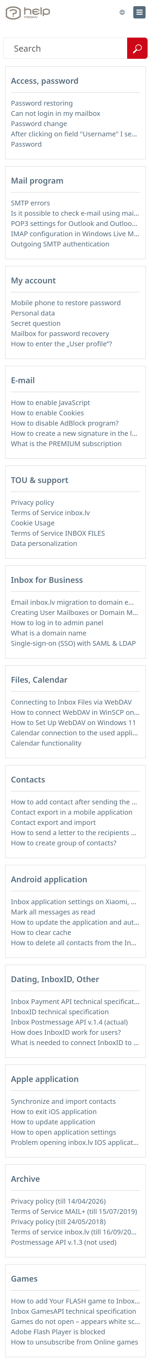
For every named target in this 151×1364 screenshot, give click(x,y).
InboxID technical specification (60, 1011)
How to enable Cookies (47, 412)
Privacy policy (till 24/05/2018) (58, 1221)
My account (33, 280)
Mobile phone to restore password (66, 302)
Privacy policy (32, 502)
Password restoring (42, 103)
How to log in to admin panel (57, 622)
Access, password (45, 80)
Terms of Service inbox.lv (50, 512)
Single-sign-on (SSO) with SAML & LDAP (73, 643)
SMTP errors (30, 203)
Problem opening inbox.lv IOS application (77, 1142)
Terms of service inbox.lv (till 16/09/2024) (76, 1231)
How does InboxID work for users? (66, 1032)
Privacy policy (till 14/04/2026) (58, 1201)
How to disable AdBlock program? (65, 423)
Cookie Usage (33, 522)
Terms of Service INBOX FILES (58, 533)
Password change (39, 123)
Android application (49, 879)
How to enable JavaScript (50, 402)
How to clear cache (41, 932)
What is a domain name (49, 633)
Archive (25, 1178)
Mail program (37, 180)
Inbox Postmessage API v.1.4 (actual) (69, 1022)
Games (24, 1278)
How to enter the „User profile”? (61, 343)
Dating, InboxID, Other (55, 979)
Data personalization (44, 543)
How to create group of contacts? (64, 842)
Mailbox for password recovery (60, 333)
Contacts (28, 779)
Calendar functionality (46, 743)
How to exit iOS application (54, 1111)
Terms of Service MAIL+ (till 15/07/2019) (74, 1211)
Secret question (36, 323)
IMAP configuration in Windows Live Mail (76, 233)
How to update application (53, 1121)
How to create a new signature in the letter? (80, 433)
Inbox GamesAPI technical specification (73, 1311)
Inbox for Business (47, 579)
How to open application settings (63, 1132)
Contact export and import (53, 822)
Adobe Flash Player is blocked (58, 1331)
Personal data (33, 313)
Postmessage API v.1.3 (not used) (64, 1242)
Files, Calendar (39, 679)
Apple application (45, 1078)
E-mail (23, 380)
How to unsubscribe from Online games (74, 1342)
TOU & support (39, 479)
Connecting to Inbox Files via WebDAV (71, 702)
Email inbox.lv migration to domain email (76, 602)
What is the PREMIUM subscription (66, 443)
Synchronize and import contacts (63, 1101)
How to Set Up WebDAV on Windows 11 (73, 722)
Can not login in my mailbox (55, 113)
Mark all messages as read (53, 912)
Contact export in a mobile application (72, 812)
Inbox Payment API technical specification (77, 1001)
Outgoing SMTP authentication (60, 244)
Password (26, 144)
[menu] (139, 12)
